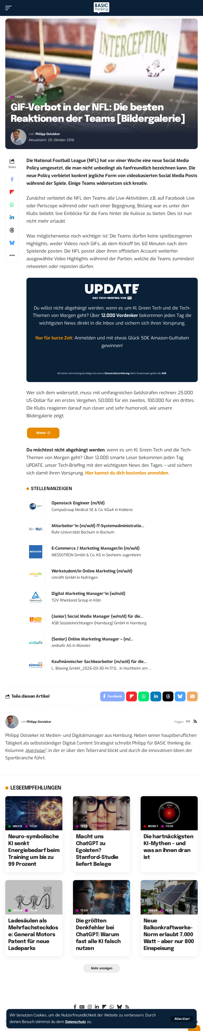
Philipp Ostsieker (48, 134)
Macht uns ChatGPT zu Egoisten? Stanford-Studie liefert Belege (97, 852)
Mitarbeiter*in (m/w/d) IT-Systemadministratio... (98, 526)
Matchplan (37, 752)
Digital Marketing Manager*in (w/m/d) (88, 594)
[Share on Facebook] (12, 179)
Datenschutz (76, 1021)
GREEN (17, 828)
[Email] (192, 697)
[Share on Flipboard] (12, 192)
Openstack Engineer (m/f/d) (78, 503)
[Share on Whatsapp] (12, 204)
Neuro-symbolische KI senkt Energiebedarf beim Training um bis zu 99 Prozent (33, 852)
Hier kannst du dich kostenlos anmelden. (127, 474)
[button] (181, 1019)
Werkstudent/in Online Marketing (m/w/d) (92, 572)
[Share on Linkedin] (12, 217)
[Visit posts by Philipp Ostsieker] (18, 137)
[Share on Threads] (12, 230)
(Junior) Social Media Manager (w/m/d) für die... (97, 617)
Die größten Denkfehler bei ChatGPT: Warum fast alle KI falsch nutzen (98, 936)
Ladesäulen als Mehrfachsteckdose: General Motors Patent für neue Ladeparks (33, 936)
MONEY (153, 828)
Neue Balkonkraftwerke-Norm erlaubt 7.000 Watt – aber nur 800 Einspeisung (169, 936)
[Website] (187, 723)
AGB (164, 373)
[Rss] (195, 723)
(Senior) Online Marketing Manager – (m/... (92, 640)
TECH (19, 97)
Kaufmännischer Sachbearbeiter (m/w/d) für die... (99, 662)
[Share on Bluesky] (12, 242)
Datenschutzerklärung (117, 373)
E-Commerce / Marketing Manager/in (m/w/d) (96, 549)
